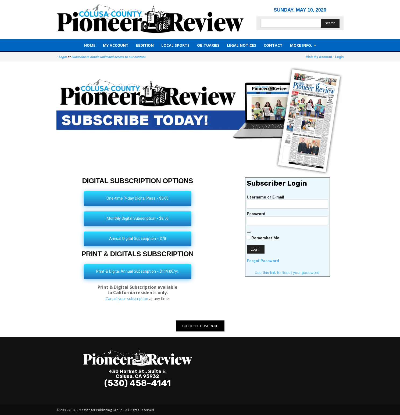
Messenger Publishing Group (101, 410)
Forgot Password (263, 260)
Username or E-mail (265, 197)
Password (256, 213)
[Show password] (249, 232)
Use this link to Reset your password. (287, 272)
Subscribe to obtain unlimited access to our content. (108, 57)
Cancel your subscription (127, 298)
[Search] (330, 23)
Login (63, 57)
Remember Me (263, 238)
